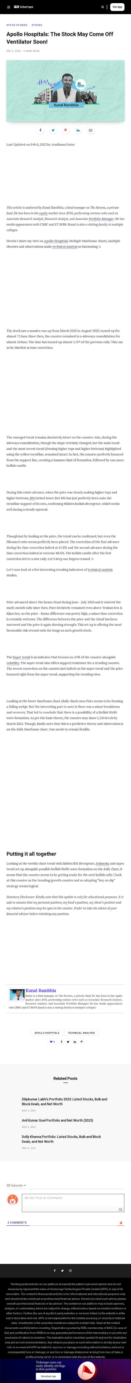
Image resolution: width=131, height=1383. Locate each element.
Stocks (37, 25)
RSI (32, 498)
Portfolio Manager (101, 219)
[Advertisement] (65, 179)
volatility (13, 663)
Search (102, 7)
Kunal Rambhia (40, 990)
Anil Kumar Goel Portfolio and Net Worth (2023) (57, 1120)
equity (43, 213)
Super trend (21, 657)
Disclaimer (93, 1371)
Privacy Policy (72, 1371)
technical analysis (65, 246)
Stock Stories (17, 25)
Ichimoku (102, 863)
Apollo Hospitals (56, 241)
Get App (117, 6)
